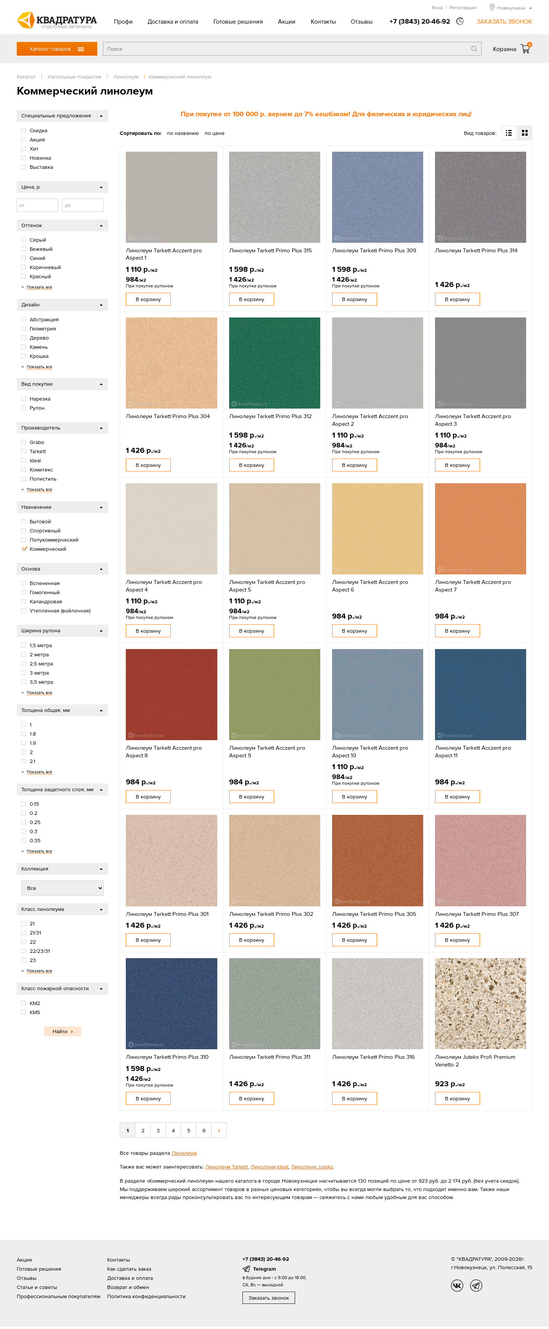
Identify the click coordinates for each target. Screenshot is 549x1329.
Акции (286, 21)
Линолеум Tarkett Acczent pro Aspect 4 (164, 586)
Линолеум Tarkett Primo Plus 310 (167, 1056)
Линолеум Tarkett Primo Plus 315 (270, 250)
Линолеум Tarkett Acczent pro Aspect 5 (267, 586)
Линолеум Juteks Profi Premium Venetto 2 (475, 1060)
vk (457, 1285)
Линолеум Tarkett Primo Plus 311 (269, 1056)
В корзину (148, 299)
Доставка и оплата (173, 21)
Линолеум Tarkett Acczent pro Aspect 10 (370, 751)
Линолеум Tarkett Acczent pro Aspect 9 (267, 751)
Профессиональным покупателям (58, 1296)
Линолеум (184, 1153)
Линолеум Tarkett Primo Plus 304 (168, 416)
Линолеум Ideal (269, 1167)
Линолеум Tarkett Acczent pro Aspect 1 (164, 254)
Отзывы (361, 21)
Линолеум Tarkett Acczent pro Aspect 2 (370, 420)
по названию (183, 133)
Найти (60, 1031)
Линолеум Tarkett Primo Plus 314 (476, 250)
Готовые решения (238, 21)
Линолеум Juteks (312, 1167)
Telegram (264, 1269)
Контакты (323, 21)
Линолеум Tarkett (226, 1167)
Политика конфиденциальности (146, 1296)
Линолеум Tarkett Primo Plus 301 (167, 914)
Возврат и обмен (128, 1287)
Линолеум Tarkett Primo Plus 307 (477, 914)
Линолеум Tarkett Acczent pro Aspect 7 (473, 586)
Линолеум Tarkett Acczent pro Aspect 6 (370, 586)
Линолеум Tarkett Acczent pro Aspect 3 (473, 420)
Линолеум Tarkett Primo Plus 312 (270, 416)
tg (476, 1285)
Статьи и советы (37, 1287)
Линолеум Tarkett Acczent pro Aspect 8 (164, 751)
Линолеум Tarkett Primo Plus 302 (271, 914)
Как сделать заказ (129, 1269)
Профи (123, 21)
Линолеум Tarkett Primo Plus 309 (374, 250)
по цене (215, 133)
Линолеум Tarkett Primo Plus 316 (373, 1056)
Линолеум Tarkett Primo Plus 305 (374, 914)
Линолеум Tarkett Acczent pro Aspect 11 (473, 751)
